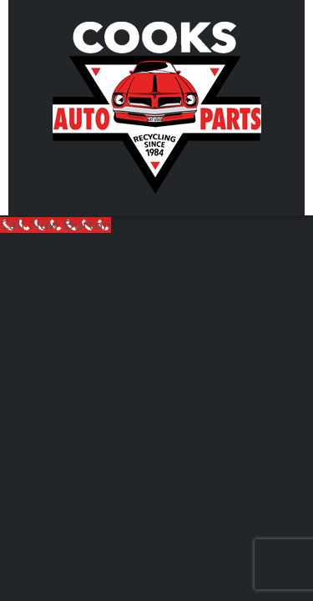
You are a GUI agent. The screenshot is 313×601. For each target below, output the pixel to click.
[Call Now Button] (55, 225)
